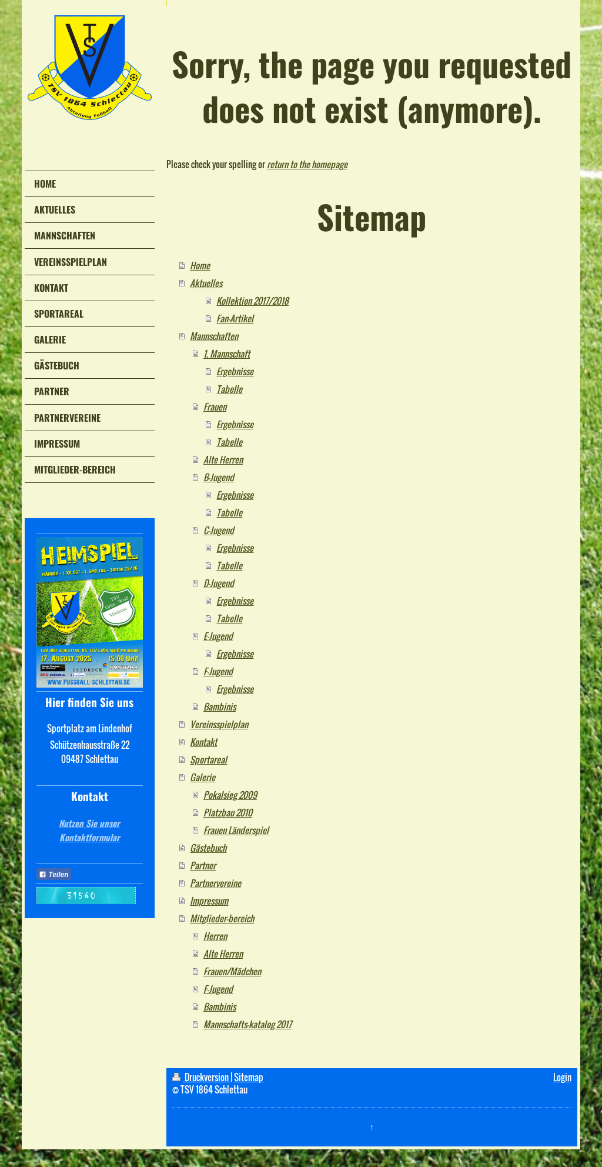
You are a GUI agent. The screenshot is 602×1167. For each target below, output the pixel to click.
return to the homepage (307, 164)
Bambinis (219, 706)
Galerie (202, 777)
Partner (203, 865)
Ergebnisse (234, 371)
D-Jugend (218, 582)
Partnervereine (215, 882)
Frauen (214, 406)
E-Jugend (218, 635)
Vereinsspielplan (219, 724)
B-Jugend (218, 477)
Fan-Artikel (234, 318)
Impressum (209, 900)
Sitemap (248, 1077)
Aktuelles (206, 282)
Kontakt (203, 741)
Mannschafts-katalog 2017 (247, 1024)
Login (562, 1077)
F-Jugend (218, 671)
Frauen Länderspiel (236, 829)
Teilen (54, 875)
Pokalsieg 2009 (230, 794)
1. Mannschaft (226, 353)
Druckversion (201, 1077)
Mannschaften (214, 335)
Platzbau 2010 (227, 812)
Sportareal (208, 759)
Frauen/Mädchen (232, 971)
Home (200, 265)
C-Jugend (218, 530)
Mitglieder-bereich (222, 918)
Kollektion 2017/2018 (252, 300)
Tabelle (229, 388)
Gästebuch (208, 847)
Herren (215, 935)
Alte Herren (223, 459)
